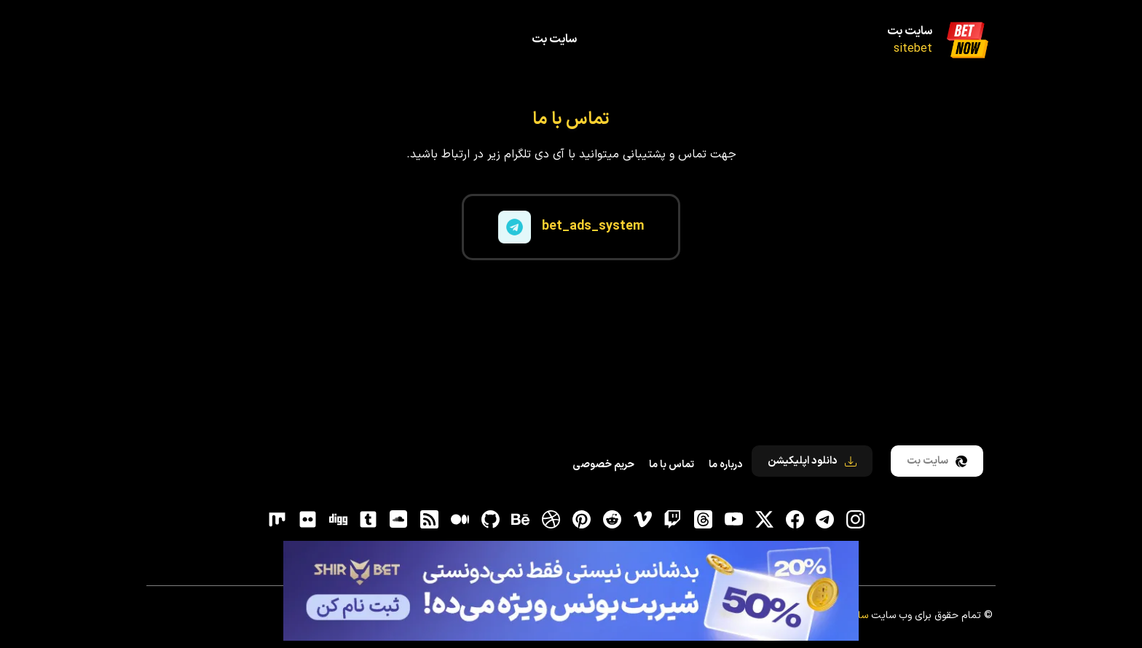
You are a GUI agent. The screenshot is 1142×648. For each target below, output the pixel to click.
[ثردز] (703, 519)
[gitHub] (490, 519)
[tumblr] (368, 519)
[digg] (338, 519)
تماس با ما (671, 464)
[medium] (459, 519)
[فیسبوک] (794, 519)
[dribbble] (551, 519)
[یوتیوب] (733, 519)
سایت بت (909, 31)
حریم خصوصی (603, 464)
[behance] (520, 519)
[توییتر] (764, 519)
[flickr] (307, 519)
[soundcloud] (399, 519)
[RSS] (429, 519)
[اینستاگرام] (856, 519)
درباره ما (725, 464)
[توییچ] (673, 519)
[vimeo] (642, 519)
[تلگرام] (825, 519)
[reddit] (612, 519)
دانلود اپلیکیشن (812, 461)
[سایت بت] (967, 40)
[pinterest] (582, 519)
